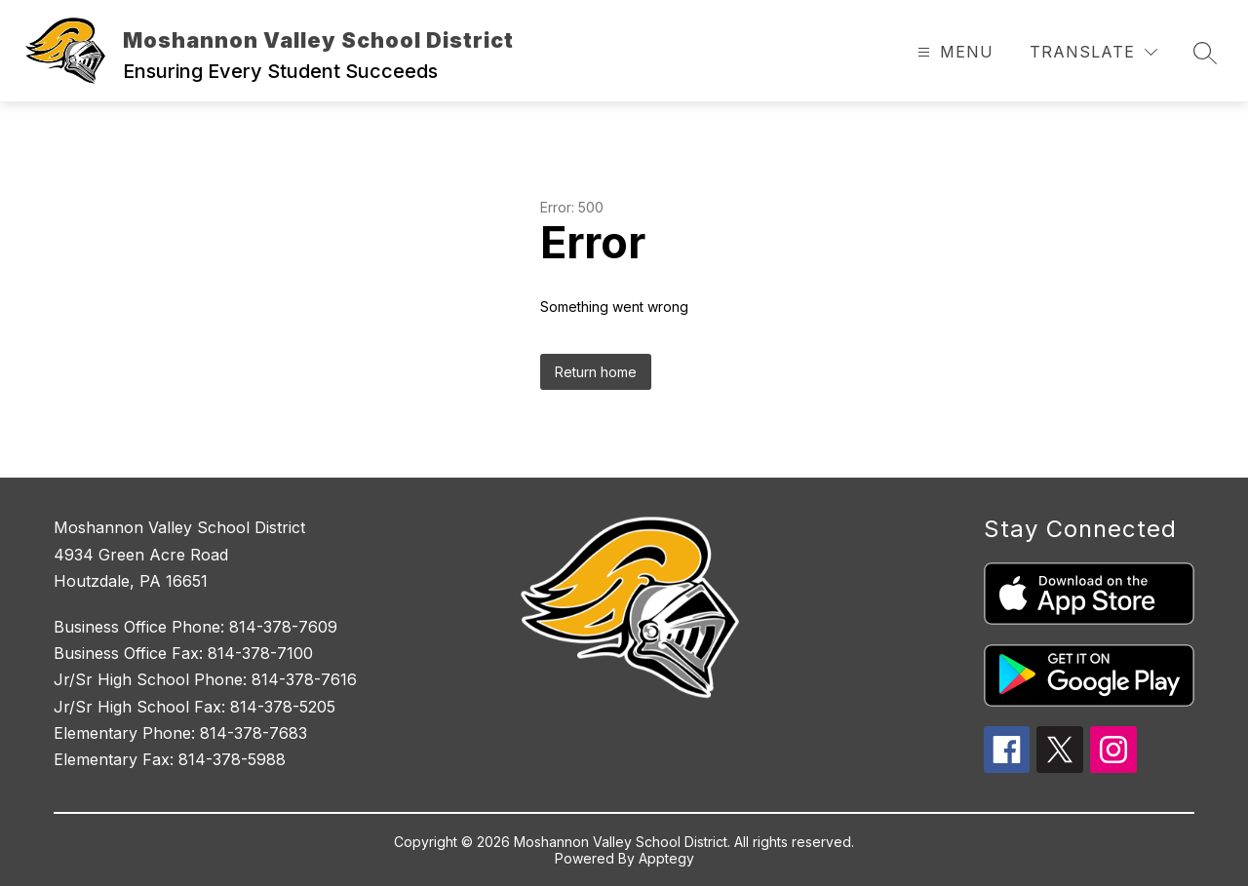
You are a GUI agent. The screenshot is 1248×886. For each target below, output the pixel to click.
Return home (596, 372)
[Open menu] (953, 52)
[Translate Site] (1093, 52)
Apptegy (666, 858)
